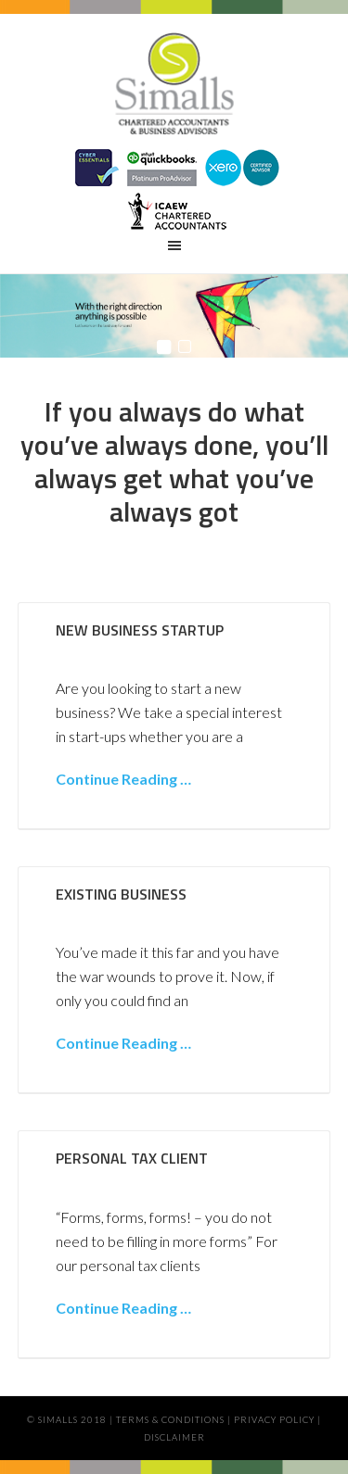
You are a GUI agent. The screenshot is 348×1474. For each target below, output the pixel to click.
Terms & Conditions (170, 1420)
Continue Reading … (123, 778)
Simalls (174, 88)
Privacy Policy (274, 1420)
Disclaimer (174, 1437)
